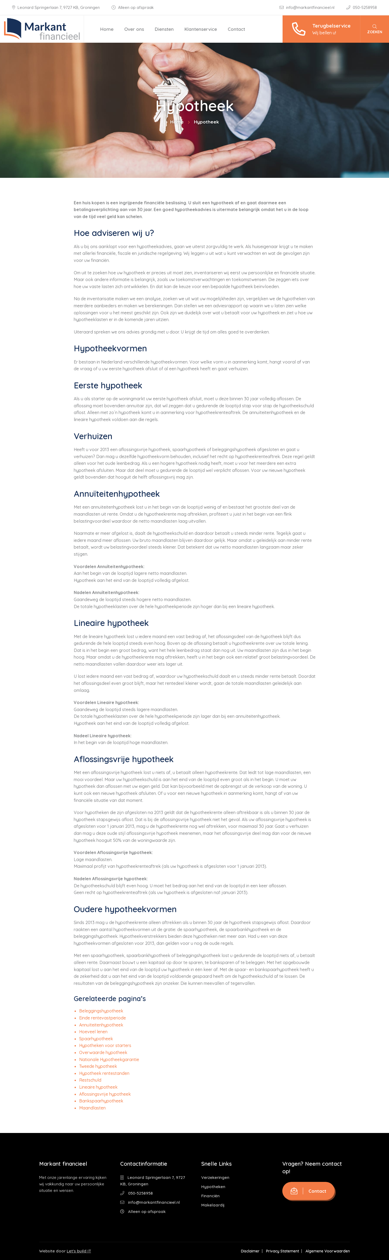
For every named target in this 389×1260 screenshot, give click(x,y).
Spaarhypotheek (96, 1038)
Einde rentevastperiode (102, 1018)
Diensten (164, 29)
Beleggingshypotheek (101, 1011)
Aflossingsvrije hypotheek (105, 1094)
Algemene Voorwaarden (328, 1251)
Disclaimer (250, 1251)
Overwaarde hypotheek (103, 1052)
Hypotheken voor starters (105, 1045)
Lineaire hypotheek (98, 1087)
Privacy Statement (282, 1251)
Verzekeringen (215, 1177)
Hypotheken (213, 1186)
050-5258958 (361, 7)
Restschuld (90, 1080)
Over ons (134, 29)
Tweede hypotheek (98, 1066)
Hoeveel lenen (93, 1031)
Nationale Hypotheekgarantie (109, 1059)
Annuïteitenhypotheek (101, 1025)
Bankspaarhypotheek (101, 1101)
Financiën (210, 1195)
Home (106, 29)
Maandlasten (92, 1108)
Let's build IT (79, 1251)
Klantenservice (201, 29)
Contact (236, 29)
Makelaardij (212, 1205)
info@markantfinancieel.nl (308, 7)
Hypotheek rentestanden (104, 1073)
